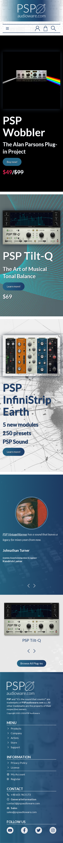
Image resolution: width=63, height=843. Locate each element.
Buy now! (12, 161)
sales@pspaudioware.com (22, 812)
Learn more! (13, 286)
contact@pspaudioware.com (23, 803)
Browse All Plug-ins (31, 663)
